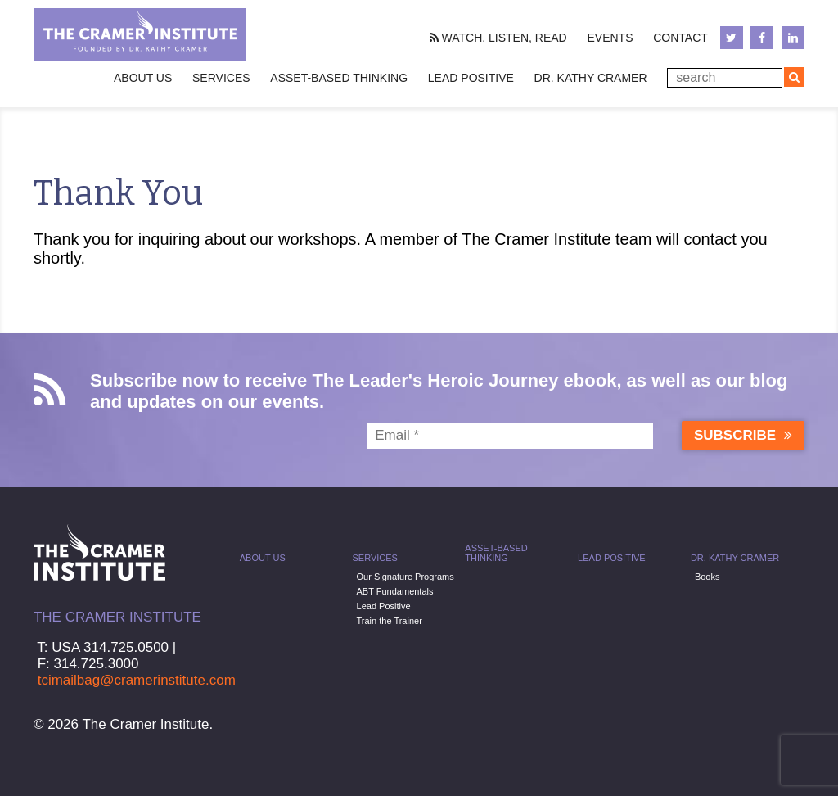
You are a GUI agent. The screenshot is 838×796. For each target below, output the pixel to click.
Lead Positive (471, 77)
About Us (263, 558)
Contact (680, 37)
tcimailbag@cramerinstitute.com (137, 680)
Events (610, 37)
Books (707, 576)
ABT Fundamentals (395, 591)
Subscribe (743, 435)
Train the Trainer (389, 621)
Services (375, 558)
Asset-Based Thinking (339, 77)
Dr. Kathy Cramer (590, 77)
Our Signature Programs (405, 576)
